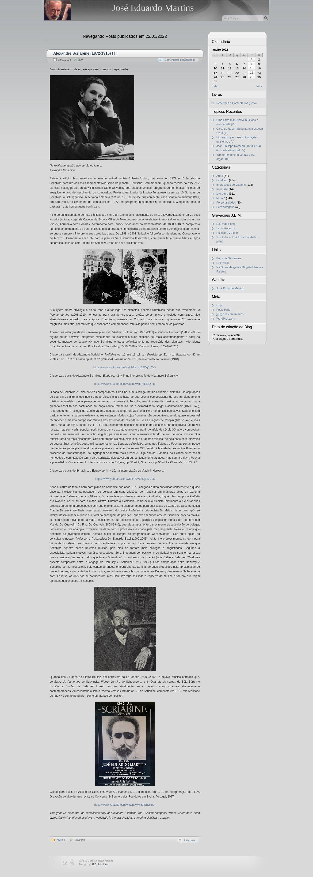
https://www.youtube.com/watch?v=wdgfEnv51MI (124, 804)
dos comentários (230, 314)
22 (251, 72)
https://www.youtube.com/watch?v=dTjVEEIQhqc (124, 384)
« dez (215, 86)
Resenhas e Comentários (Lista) (236, 103)
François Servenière (228, 258)
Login (219, 305)
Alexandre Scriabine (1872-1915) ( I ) (85, 53)
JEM (80, 59)
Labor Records (225, 228)
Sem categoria (225, 207)
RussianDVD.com (227, 232)
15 (251, 68)
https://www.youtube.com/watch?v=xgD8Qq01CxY (124, 367)
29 (251, 77)
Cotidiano (222, 180)
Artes (219, 176)
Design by (93, 864)
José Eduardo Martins (153, 8)
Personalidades (226, 202)
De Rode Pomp (226, 224)
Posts (223, 309)
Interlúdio (222, 189)
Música (61, 839)
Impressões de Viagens (231, 184)
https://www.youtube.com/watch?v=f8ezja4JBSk (125, 478)
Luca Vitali (222, 263)
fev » (259, 86)
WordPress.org (225, 318)
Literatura (222, 193)
